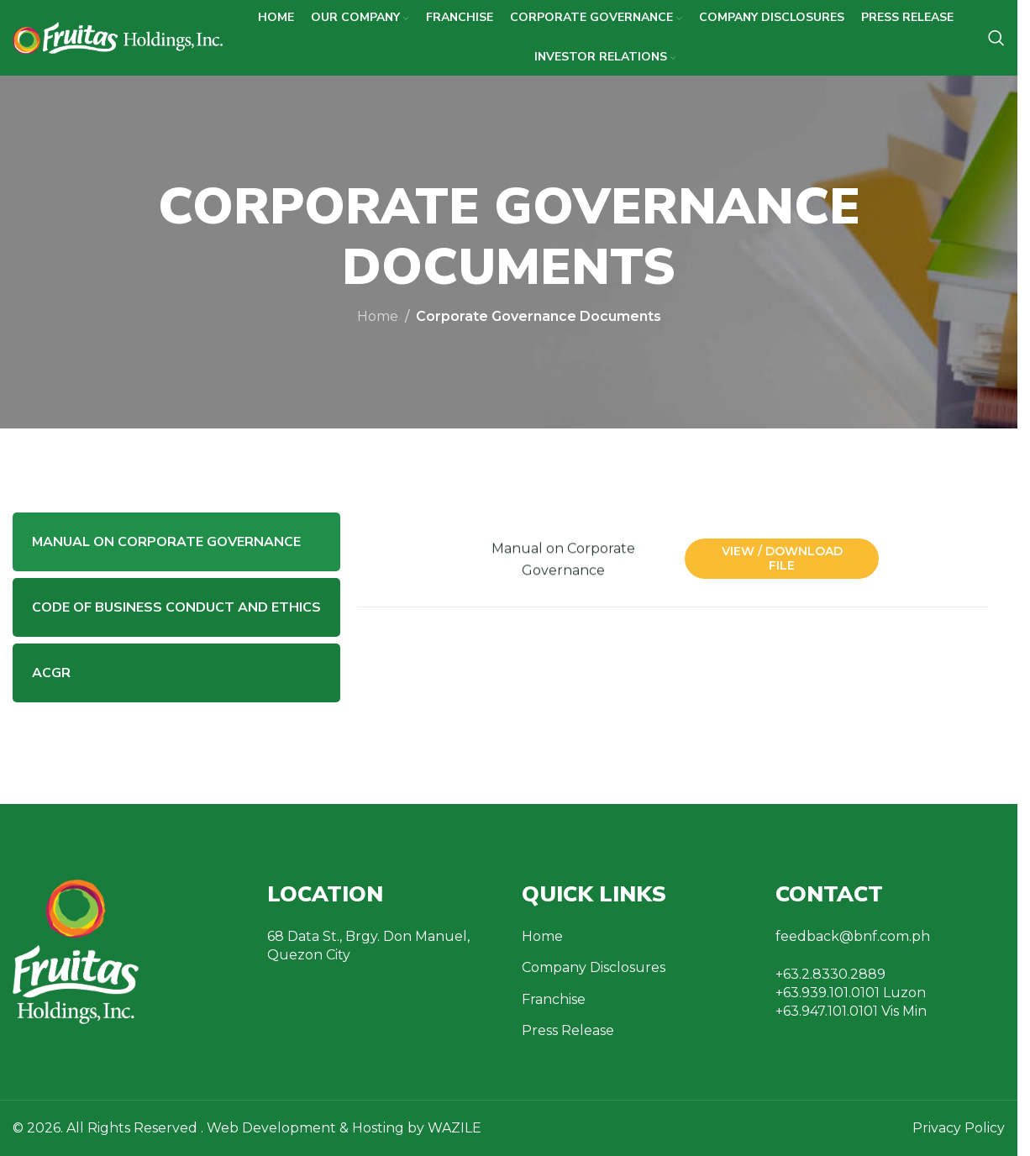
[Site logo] (118, 37)
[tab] (176, 541)
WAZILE (454, 1128)
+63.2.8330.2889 (830, 974)
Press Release (568, 1030)
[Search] (996, 38)
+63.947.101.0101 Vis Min (851, 1011)
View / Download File (782, 558)
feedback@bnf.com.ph (852, 936)
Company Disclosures (593, 967)
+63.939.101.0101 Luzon (850, 993)
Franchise (554, 999)
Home (377, 316)
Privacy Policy (958, 1128)
